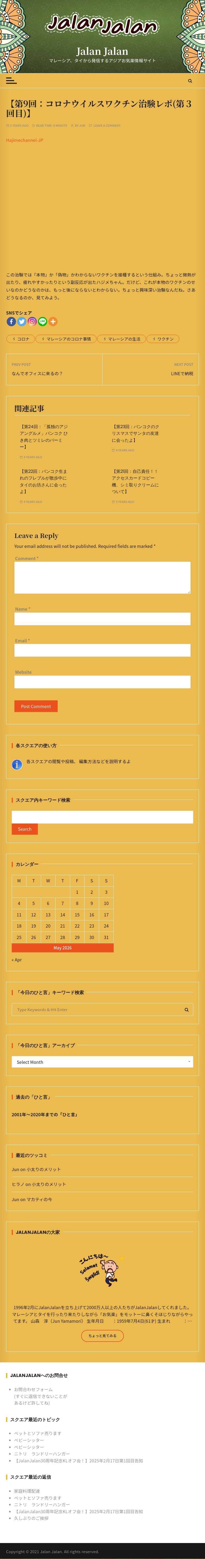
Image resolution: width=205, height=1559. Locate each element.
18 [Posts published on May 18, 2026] (19, 926)
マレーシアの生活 (124, 339)
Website (23, 672)
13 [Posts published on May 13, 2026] (48, 915)
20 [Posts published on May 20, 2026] (48, 926)
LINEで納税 (182, 373)
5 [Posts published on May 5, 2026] (33, 903)
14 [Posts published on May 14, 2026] (62, 915)
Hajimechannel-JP (24, 140)
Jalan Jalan (102, 51)
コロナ (23, 339)
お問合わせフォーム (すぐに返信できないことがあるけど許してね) (40, 1396)
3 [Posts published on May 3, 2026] (106, 892)
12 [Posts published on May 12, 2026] (33, 915)
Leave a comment (107, 125)
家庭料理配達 (27, 1491)
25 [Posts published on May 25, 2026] (19, 937)
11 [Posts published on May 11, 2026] (19, 915)
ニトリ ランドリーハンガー (42, 1454)
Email (22, 640)
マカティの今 (39, 1199)
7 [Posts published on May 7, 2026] (62, 903)
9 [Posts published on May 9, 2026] (91, 903)
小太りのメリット (43, 1169)
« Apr (17, 960)
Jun (82, 125)
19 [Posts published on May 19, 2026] (33, 926)
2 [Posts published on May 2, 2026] (91, 892)
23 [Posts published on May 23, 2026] (91, 926)
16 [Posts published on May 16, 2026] (91, 915)
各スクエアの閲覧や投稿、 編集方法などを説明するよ (78, 761)
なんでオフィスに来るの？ (37, 373)
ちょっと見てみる (102, 1335)
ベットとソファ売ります (38, 1433)
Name (22, 609)
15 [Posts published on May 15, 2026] (77, 915)
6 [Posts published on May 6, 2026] (48, 903)
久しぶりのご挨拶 (31, 1518)
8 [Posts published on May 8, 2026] (77, 903)
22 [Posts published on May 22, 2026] (77, 926)
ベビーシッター (29, 1440)
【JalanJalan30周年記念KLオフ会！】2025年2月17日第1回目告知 (78, 1461)
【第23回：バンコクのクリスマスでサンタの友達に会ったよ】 (135, 433)
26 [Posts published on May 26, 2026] (33, 937)
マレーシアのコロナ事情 (68, 339)
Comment (27, 558)
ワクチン (165, 339)
